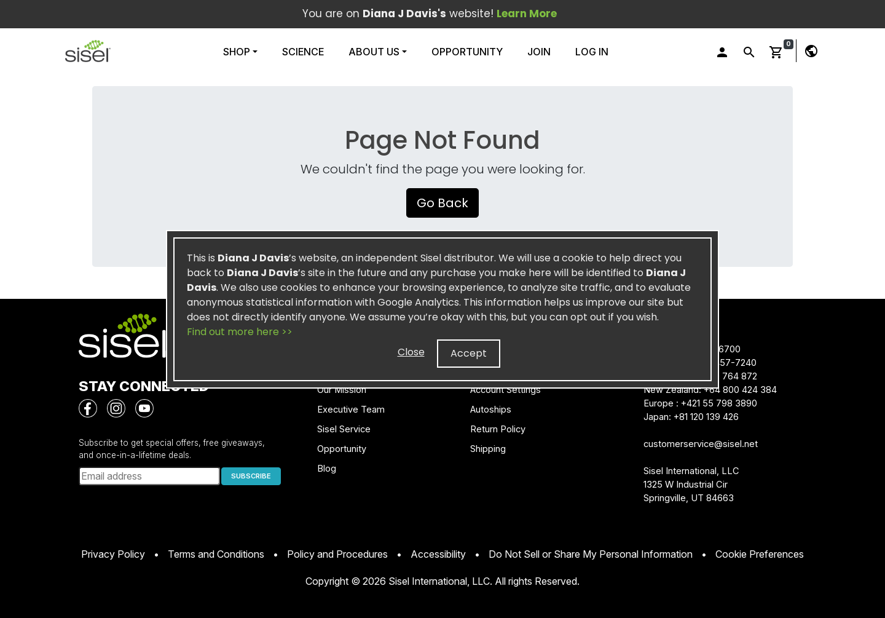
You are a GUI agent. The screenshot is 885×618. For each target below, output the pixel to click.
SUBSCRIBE (251, 476)
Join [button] (539, 52)
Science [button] (303, 52)
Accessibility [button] (438, 554)
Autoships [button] (490, 409)
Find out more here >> (240, 332)
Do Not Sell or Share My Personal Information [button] (591, 554)
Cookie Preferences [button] (759, 554)
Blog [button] (326, 468)
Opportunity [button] (467, 52)
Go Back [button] (442, 203)
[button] (88, 51)
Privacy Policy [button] (113, 554)
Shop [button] (238, 52)
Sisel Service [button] (344, 429)
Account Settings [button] (505, 389)
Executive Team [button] (351, 409)
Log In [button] (591, 52)
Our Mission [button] (341, 389)
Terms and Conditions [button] (216, 554)
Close (411, 352)
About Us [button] (373, 52)
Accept (468, 353)
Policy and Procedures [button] (337, 554)
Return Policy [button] (497, 429)
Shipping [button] (488, 448)
